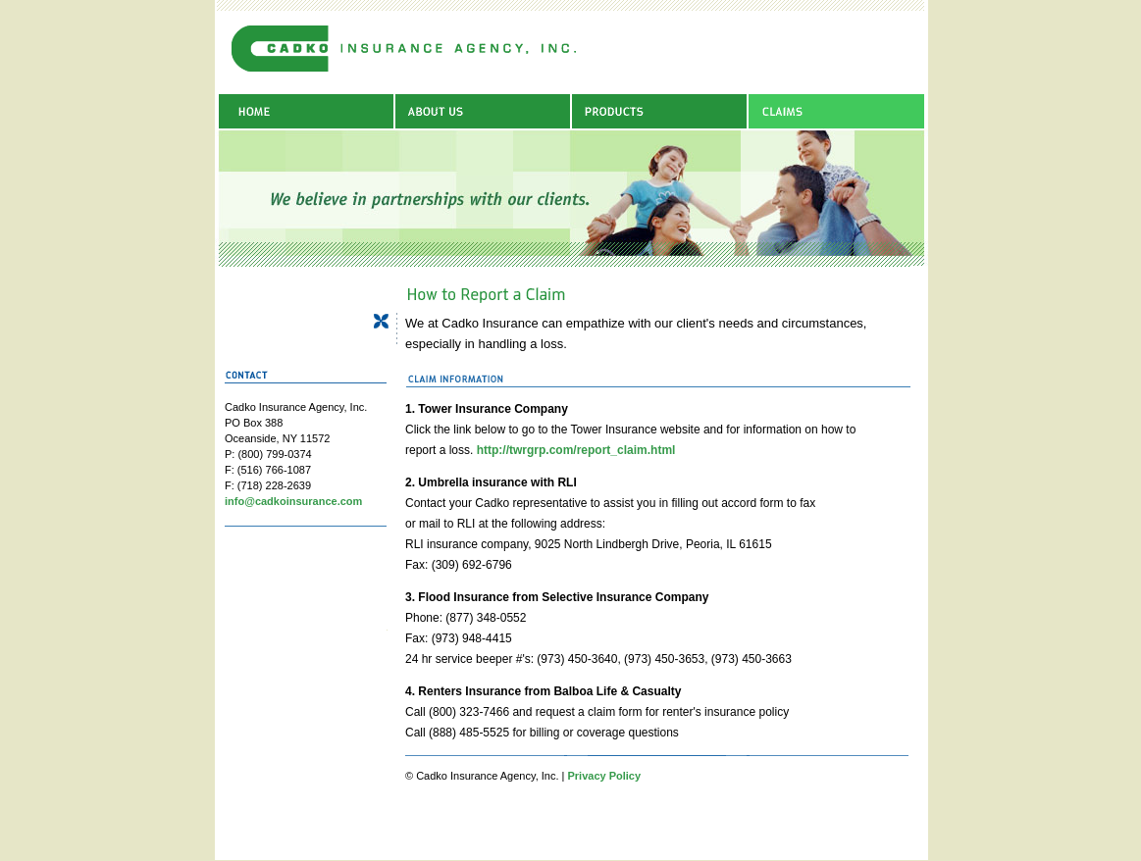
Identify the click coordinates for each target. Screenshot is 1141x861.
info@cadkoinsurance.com (293, 501)
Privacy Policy (604, 776)
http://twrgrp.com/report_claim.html (576, 450)
